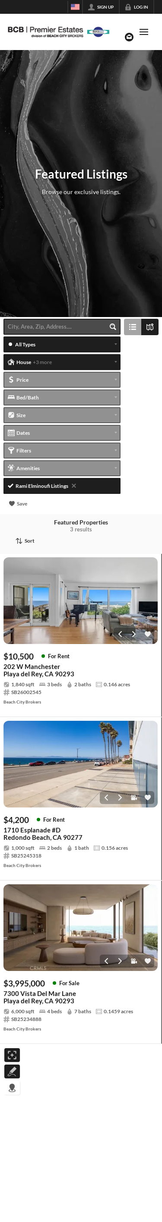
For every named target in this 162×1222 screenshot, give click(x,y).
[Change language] (75, 7)
